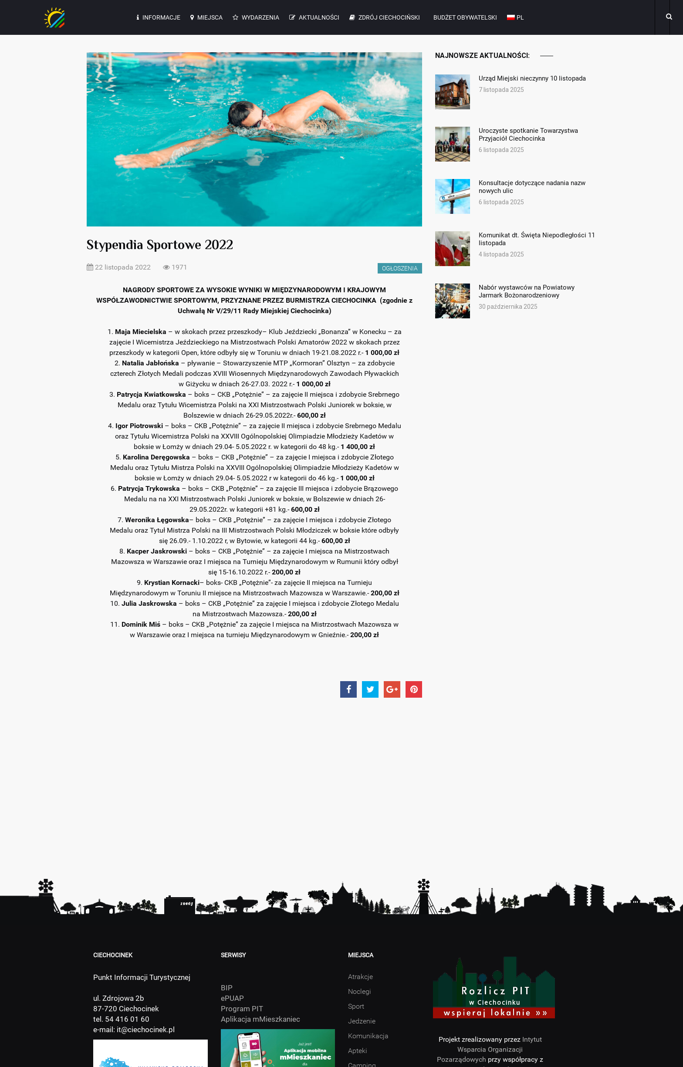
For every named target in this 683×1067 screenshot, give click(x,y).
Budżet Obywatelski (464, 17)
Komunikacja (368, 1036)
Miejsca (206, 17)
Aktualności (314, 17)
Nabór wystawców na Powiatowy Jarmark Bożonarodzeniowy (537, 291)
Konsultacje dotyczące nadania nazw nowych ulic (537, 187)
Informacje (158, 17)
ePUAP (232, 998)
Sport (356, 1006)
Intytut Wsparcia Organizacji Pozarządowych (489, 1049)
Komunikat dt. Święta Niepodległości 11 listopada (537, 239)
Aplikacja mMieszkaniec (260, 1019)
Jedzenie (361, 1021)
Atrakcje (360, 976)
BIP (227, 987)
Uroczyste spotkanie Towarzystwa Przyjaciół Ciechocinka (537, 134)
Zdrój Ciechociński (384, 17)
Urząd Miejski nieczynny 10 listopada (537, 78)
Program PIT (242, 1008)
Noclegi (359, 991)
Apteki (357, 1051)
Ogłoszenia (400, 268)
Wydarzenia (256, 17)
